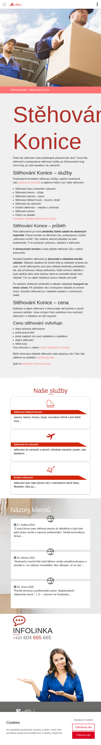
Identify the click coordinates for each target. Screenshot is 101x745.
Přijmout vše (83, 735)
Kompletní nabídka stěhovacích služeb (34, 218)
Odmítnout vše (83, 727)
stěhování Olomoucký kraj (36, 363)
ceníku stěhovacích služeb (54, 347)
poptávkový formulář (29, 182)
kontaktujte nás (45, 357)
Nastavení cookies (83, 719)
